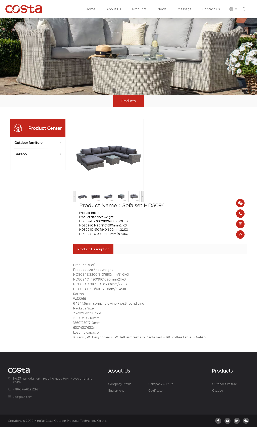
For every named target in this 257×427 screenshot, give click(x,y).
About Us (114, 5)
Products (139, 5)
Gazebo (20, 154)
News (163, 5)
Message (185, 5)
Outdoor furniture (28, 142)
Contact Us (211, 5)
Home (92, 5)
